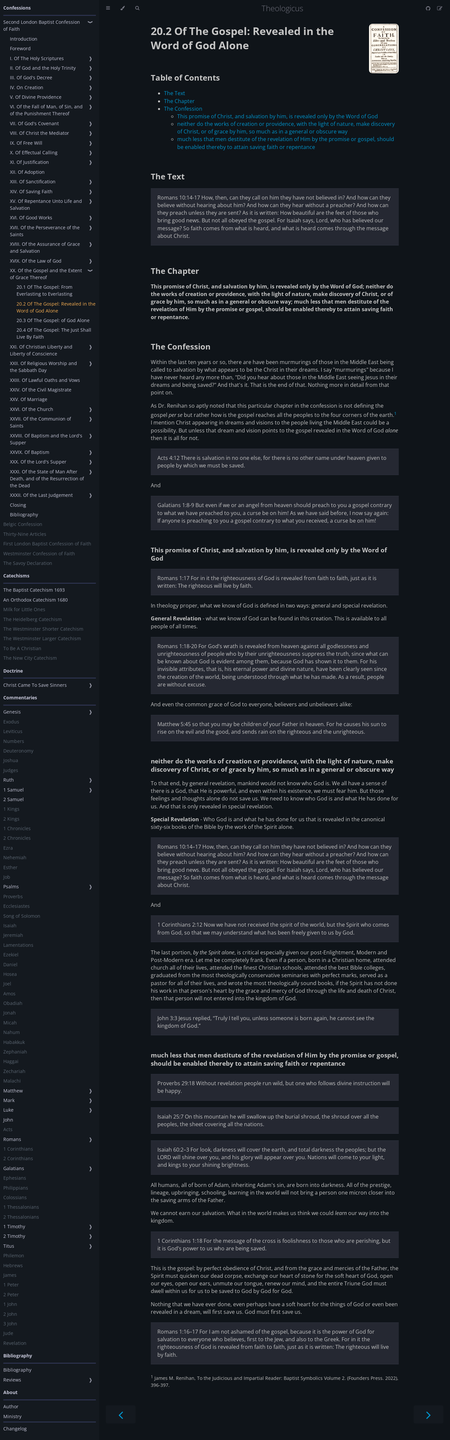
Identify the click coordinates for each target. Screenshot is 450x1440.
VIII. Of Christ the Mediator (39, 133)
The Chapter (179, 101)
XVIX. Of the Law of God (35, 261)
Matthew (13, 1091)
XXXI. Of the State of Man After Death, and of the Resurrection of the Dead (47, 478)
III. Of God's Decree (31, 77)
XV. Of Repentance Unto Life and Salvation (46, 204)
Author (11, 1406)
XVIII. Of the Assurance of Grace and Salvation (45, 247)
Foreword (20, 48)
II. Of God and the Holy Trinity (43, 68)
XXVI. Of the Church (31, 409)
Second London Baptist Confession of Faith (41, 25)
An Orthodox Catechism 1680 (35, 600)
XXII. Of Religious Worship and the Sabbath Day (43, 366)
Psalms (11, 886)
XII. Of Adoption (27, 172)
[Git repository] (428, 8)
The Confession (183, 108)
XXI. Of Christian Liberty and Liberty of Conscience (41, 350)
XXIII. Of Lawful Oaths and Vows (45, 380)
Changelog (15, 1428)
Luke (8, 1110)
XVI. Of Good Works (31, 217)
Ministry (12, 1416)
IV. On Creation (26, 87)
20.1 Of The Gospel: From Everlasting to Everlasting (44, 290)
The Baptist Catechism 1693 (34, 590)
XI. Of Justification (29, 162)
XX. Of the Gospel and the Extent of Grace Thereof (46, 273)
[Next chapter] (428, 1414)
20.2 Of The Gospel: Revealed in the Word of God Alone (56, 307)
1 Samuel (13, 790)
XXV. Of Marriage (28, 399)
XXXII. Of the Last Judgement (41, 495)
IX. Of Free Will (26, 143)
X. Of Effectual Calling (34, 152)
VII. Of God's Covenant (34, 123)
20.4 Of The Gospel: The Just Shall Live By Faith (54, 333)
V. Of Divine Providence (35, 97)
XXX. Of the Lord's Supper (38, 462)
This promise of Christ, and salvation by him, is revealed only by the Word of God (277, 116)
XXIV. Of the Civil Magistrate (40, 390)
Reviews (12, 1380)
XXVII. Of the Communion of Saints (40, 422)
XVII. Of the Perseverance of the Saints (45, 231)
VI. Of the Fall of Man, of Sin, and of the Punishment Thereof (46, 110)
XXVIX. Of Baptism (29, 452)
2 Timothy (14, 1236)
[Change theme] (122, 8)
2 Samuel (13, 799)
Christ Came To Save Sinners (35, 685)
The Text (174, 93)
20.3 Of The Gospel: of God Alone (53, 320)
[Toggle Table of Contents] (108, 8)
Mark (9, 1100)
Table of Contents (185, 77)
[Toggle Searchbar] (137, 8)
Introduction (23, 39)
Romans (12, 1139)
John (8, 1120)
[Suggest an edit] (439, 8)
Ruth (8, 780)
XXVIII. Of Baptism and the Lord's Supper (46, 439)
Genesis (12, 712)
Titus (8, 1246)
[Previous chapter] (121, 1414)
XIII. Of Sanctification (33, 181)
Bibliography (24, 514)
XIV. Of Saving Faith (31, 191)
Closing (18, 505)
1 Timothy (14, 1226)
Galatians (13, 1168)
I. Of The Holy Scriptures (37, 58)
